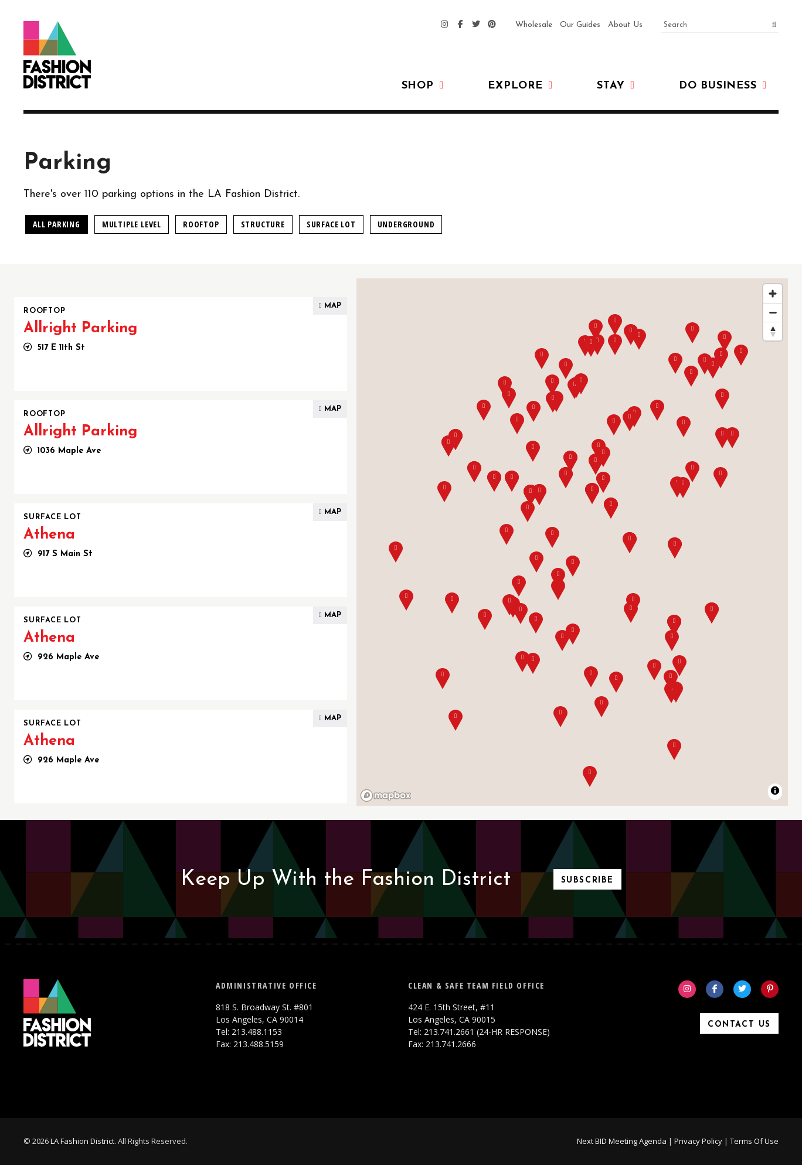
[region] (572, 542)
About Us (625, 25)
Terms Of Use (754, 1141)
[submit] (770, 25)
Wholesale (533, 25)
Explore (520, 85)
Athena (49, 534)
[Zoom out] (772, 312)
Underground (406, 224)
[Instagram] (444, 25)
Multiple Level (131, 224)
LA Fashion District (82, 1141)
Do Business (723, 85)
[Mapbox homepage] (386, 795)
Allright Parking (80, 328)
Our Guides (580, 25)
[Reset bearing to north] (772, 331)
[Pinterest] (491, 25)
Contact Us (739, 1024)
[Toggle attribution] (775, 791)
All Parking (56, 224)
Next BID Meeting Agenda (622, 1141)
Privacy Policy (698, 1141)
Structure (263, 224)
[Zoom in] (772, 293)
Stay (616, 85)
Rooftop (201, 224)
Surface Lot (331, 224)
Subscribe (587, 880)
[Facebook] (460, 25)
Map (330, 305)
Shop (423, 85)
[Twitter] (476, 25)
